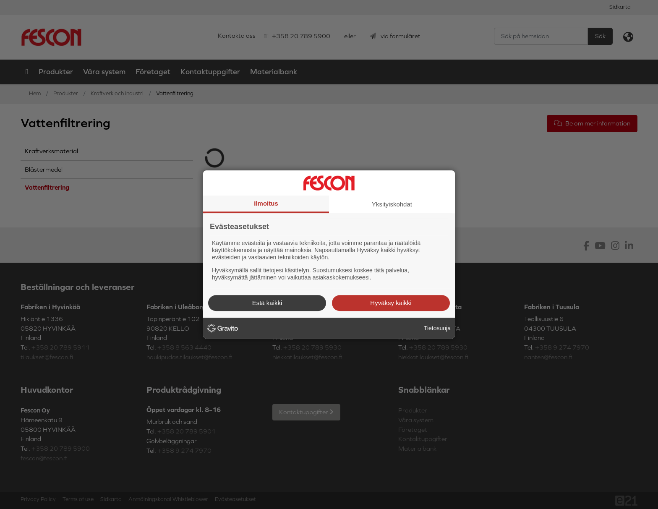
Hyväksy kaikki (390, 302)
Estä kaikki (267, 302)
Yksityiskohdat (392, 204)
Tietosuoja (437, 328)
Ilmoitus (266, 203)
